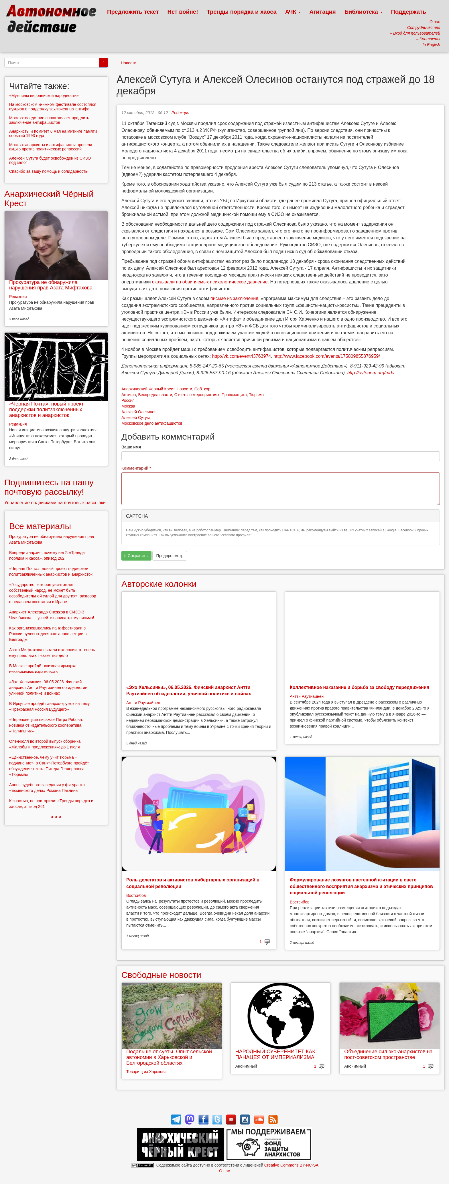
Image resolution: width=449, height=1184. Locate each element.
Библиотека (363, 12)
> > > (56, 817)
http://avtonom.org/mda (371, 372)
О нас (224, 1171)
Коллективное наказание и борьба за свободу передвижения (359, 687)
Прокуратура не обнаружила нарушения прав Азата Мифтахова (50, 285)
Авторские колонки (158, 584)
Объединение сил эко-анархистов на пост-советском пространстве (388, 1054)
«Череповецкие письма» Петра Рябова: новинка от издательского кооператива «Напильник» (46, 725)
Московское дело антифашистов (151, 423)
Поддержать (408, 12)
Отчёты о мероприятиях (196, 394)
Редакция (180, 112)
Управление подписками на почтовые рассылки (55, 502)
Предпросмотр (169, 555)
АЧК (293, 12)
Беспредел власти (155, 394)
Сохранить (136, 555)
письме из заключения (234, 298)
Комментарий (136, 468)
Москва (128, 406)
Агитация (322, 12)
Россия (128, 400)
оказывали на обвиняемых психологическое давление (210, 281)
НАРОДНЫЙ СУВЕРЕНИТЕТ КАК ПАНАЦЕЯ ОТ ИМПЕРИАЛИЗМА (275, 1054)
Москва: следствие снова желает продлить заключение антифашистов (49, 120)
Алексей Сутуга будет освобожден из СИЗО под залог (50, 160)
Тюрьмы (256, 394)
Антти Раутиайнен (143, 702)
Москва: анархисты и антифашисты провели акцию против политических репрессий (50, 146)
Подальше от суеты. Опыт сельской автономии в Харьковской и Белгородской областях (169, 1057)
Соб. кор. (202, 389)
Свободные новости (161, 975)
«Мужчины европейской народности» (44, 95)
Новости (128, 63)
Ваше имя (131, 447)
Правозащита (234, 394)
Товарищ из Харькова (146, 1071)
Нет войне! (183, 12)
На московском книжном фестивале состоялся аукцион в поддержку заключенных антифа (52, 106)
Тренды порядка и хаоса (242, 12)
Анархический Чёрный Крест (147, 389)
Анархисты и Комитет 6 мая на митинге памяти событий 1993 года (53, 133)
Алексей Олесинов (139, 412)
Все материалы (40, 526)
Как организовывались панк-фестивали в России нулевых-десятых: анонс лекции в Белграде (47, 634)
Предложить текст (133, 12)
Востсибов (136, 895)
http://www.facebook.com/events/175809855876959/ (326, 356)
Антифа (128, 394)
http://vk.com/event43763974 (241, 356)
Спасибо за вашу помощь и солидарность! (48, 171)
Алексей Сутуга (135, 417)
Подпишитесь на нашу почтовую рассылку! (49, 487)
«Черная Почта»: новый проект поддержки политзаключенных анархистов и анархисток (46, 409)
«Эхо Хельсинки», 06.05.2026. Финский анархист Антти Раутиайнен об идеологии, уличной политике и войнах (48, 688)
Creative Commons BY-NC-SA (291, 1165)
